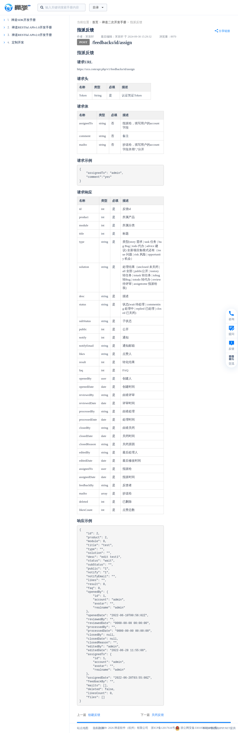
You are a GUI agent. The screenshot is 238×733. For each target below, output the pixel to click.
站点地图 (82, 728)
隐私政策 (98, 728)
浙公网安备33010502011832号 (196, 727)
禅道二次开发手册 (114, 22)
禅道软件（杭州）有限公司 (131, 727)
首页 (95, 22)
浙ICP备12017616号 (163, 727)
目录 (98, 7)
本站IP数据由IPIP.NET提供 (219, 728)
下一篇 (152, 715)
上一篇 (88, 715)
